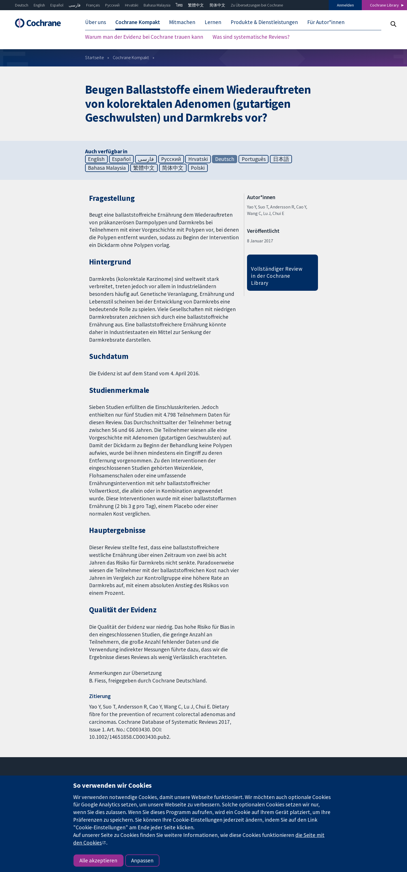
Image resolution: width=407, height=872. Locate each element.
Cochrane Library (384, 5)
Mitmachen (182, 22)
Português (254, 159)
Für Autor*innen (326, 22)
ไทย (179, 5)
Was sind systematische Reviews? (251, 36)
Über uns (95, 22)
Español (56, 5)
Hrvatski (131, 5)
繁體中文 (196, 5)
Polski (198, 167)
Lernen (213, 22)
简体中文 (217, 5)
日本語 (281, 159)
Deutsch (21, 5)
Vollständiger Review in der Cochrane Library (276, 275)
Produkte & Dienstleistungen (264, 22)
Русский (112, 5)
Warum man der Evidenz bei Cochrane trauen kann (144, 36)
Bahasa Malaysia (157, 5)
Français (93, 5)
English (39, 5)
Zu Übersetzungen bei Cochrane (257, 5)
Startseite (94, 57)
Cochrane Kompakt (137, 22)
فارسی (75, 5)
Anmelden (345, 5)
